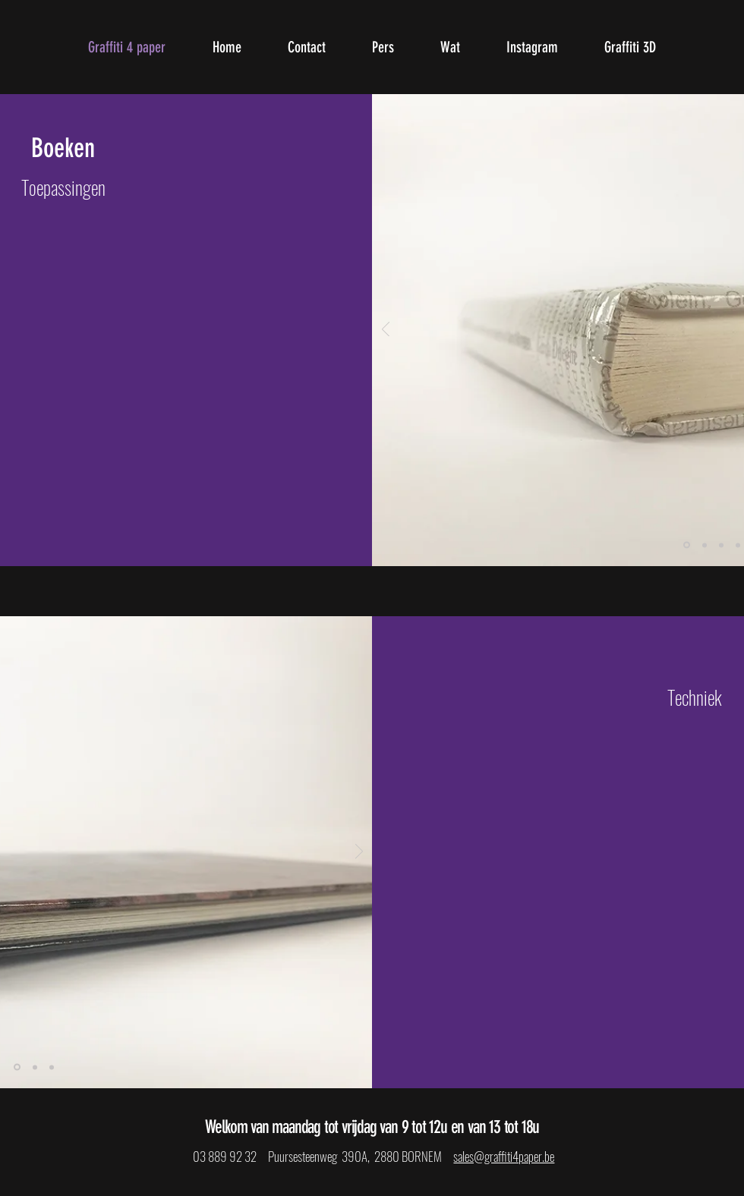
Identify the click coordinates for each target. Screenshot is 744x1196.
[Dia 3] (721, 545)
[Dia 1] (686, 545)
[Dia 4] (738, 545)
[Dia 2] (704, 545)
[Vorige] (385, 330)
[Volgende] (359, 852)
